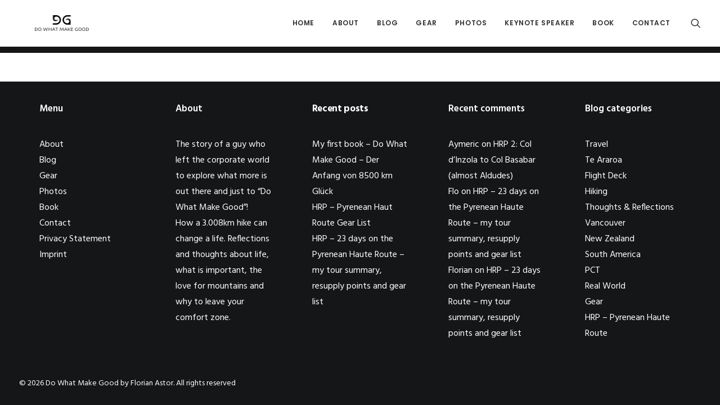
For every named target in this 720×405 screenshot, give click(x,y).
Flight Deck (606, 176)
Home (303, 26)
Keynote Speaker (539, 26)
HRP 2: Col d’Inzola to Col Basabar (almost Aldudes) (492, 160)
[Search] (696, 26)
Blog (387, 26)
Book (603, 26)
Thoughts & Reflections (629, 207)
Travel (596, 144)
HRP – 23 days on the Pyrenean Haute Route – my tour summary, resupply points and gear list (359, 270)
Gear (426, 26)
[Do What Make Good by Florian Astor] (57, 26)
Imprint (53, 255)
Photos (471, 26)
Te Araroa (603, 160)
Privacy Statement (75, 239)
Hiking (596, 191)
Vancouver (605, 223)
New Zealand (609, 239)
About (345, 26)
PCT (592, 270)
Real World (605, 286)
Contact (651, 26)
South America (613, 255)
